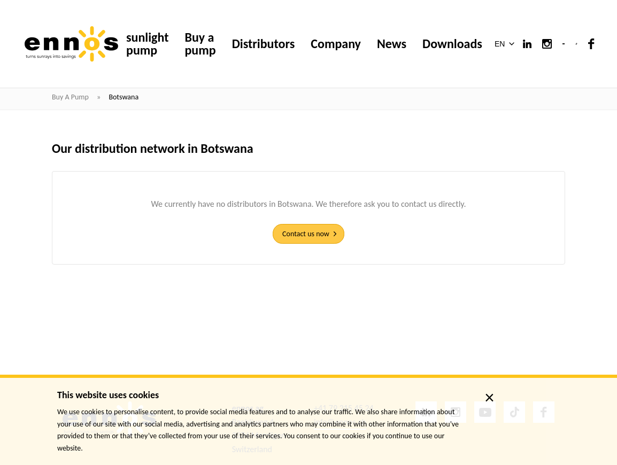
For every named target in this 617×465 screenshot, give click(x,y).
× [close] (489, 398)
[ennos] (71, 44)
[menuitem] (506, 44)
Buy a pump (71, 97)
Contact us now (305, 233)
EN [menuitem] (500, 44)
